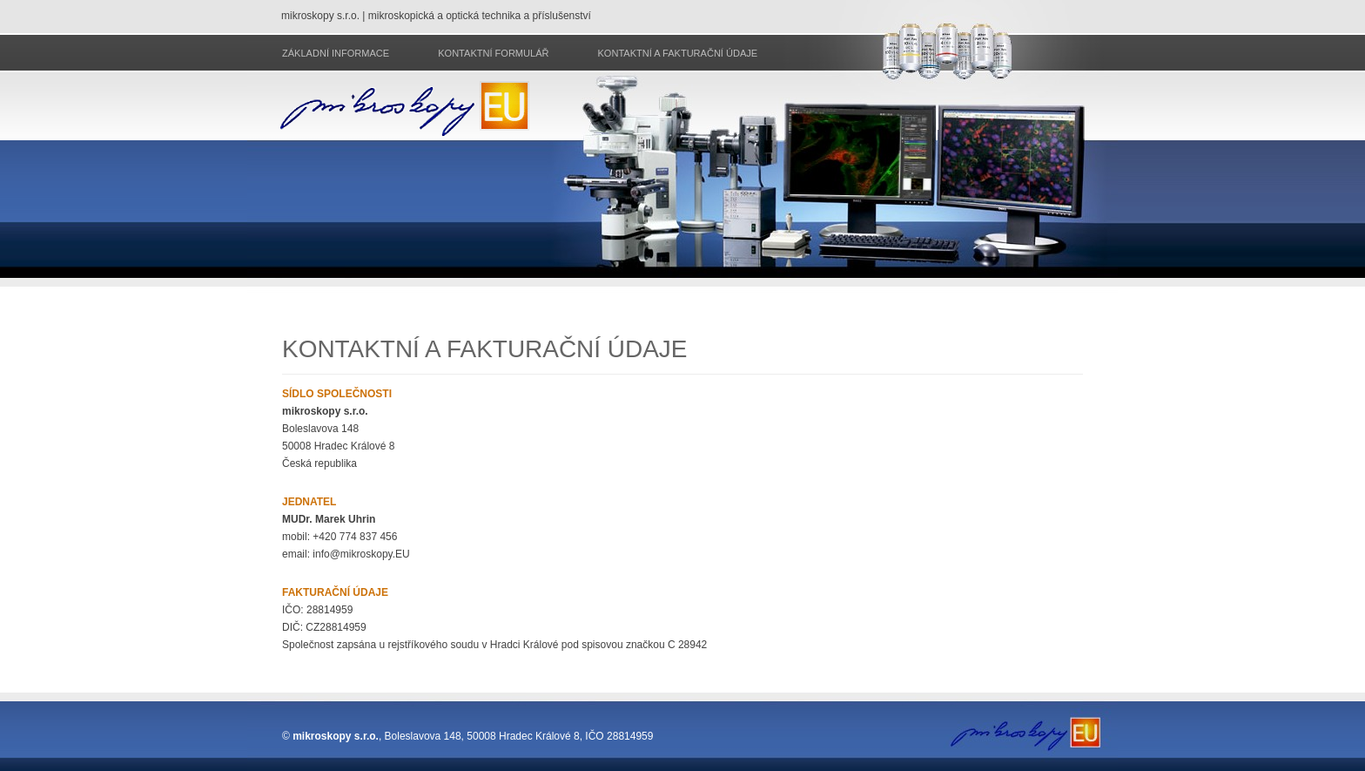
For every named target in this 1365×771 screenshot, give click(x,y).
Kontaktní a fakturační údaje (677, 53)
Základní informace (335, 53)
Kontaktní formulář (493, 53)
